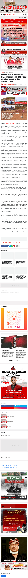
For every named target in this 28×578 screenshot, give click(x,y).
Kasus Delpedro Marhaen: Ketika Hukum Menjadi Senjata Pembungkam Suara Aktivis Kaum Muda (20, 261)
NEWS (18, 242)
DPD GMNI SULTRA (13, 467)
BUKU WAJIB (8, 465)
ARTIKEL (3, 465)
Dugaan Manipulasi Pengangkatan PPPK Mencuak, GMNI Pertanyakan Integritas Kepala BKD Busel (7, 277)
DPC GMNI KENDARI (5, 467)
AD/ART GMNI (9, 420)
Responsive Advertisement (14, 239)
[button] (1, 15)
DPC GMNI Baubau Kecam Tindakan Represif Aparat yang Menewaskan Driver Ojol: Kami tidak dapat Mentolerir (20, 277)
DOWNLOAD (15, 465)
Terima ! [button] (3, 575)
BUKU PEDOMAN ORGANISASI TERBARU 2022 (14, 415)
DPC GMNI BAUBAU (9, 72)
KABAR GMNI (14, 242)
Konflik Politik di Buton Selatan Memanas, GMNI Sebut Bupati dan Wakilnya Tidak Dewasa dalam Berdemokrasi (7, 261)
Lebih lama (24, 302)
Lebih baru (4, 302)
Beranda (2, 72)
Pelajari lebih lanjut (6, 573)
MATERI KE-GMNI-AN (10, 425)
